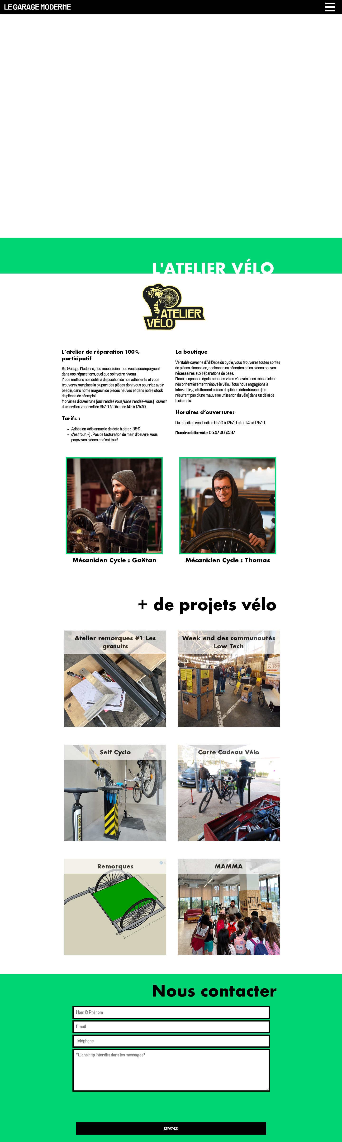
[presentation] (112, 1107)
